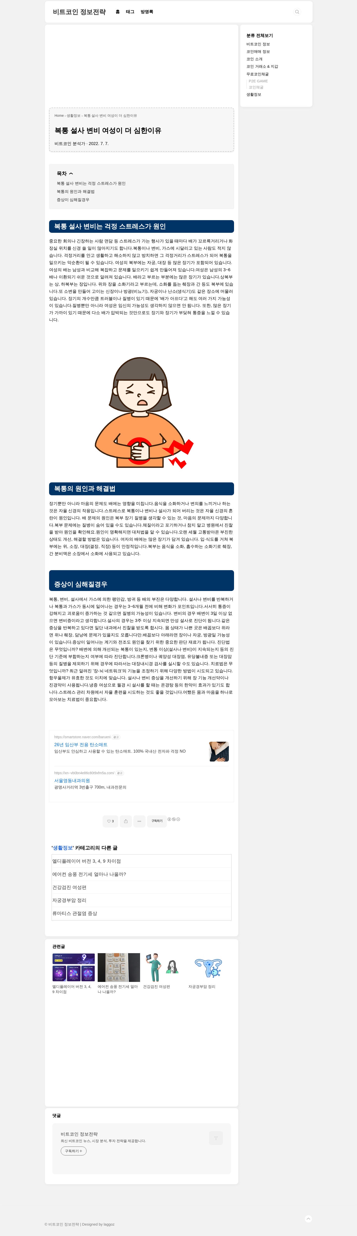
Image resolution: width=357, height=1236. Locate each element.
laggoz (109, 1224)
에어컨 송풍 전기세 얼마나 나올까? (89, 874)
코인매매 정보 (258, 51)
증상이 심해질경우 (73, 200)
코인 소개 (254, 59)
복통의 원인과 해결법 (76, 191)
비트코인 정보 (258, 44)
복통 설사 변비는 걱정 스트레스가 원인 (91, 183)
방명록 (147, 11)
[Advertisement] (141, 68)
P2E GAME (258, 81)
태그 (130, 11)
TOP (308, 1219)
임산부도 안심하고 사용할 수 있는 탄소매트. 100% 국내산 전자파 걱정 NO (120, 751)
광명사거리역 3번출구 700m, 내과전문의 (90, 787)
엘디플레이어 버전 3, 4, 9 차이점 (86, 861)
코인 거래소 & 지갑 (262, 66)
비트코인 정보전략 (79, 11)
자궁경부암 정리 (69, 900)
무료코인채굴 (257, 74)
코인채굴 (256, 87)
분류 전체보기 (259, 35)
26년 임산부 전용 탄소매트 (81, 744)
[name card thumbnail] (216, 1138)
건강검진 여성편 (69, 887)
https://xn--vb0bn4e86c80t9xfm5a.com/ (84, 773)
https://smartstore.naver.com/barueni (82, 737)
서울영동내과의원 (72, 780)
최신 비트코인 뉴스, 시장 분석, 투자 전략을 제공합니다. (103, 1141)
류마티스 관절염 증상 (74, 913)
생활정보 (63, 848)
